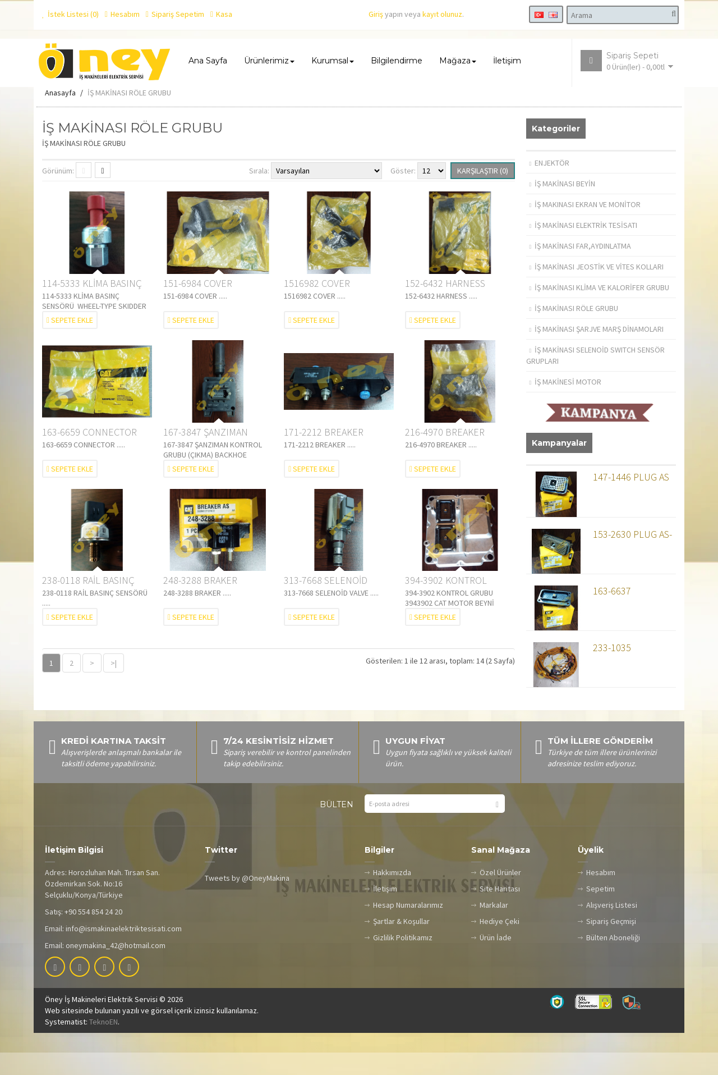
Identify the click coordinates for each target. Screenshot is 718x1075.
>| (114, 685)
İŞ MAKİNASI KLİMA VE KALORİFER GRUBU (600, 310)
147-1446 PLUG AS (631, 500)
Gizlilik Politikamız (402, 960)
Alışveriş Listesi (611, 927)
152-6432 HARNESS (445, 305)
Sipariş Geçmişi (611, 944)
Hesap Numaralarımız (408, 927)
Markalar (494, 927)
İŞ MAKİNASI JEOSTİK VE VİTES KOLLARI (597, 289)
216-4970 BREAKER (445, 453)
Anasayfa (60, 115)
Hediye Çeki (499, 944)
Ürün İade (496, 960)
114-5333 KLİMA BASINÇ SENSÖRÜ (92, 306)
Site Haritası (500, 911)
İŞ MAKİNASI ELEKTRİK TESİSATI (584, 248)
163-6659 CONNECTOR (89, 453)
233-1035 (612, 670)
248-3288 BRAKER (200, 602)
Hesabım (122, 14)
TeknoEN (103, 1044)
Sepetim (600, 911)
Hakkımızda (392, 895)
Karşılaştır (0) (482, 193)
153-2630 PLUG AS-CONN (632, 559)
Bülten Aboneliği (613, 960)
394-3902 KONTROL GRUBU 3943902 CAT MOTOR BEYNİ (448, 603)
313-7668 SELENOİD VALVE (325, 603)
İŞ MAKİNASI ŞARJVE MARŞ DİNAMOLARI (597, 351)
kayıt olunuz (442, 14)
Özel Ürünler (500, 895)
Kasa (221, 14)
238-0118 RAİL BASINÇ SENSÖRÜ (88, 603)
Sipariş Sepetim (175, 14)
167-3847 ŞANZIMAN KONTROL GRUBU (205, 454)
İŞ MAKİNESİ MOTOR (566, 404)
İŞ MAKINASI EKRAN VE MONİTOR (585, 227)
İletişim (385, 911)
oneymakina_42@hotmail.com (115, 968)
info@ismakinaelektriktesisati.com (124, 951)
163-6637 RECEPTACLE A (623, 616)
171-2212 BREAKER (323, 453)
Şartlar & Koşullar (401, 944)
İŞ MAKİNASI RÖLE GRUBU (129, 115)
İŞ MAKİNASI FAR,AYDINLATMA (581, 268)
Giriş (376, 14)
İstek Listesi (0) (70, 14)
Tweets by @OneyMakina (247, 900)
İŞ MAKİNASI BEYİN (563, 206)
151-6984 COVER (197, 305)
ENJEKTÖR (550, 185)
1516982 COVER (317, 305)
